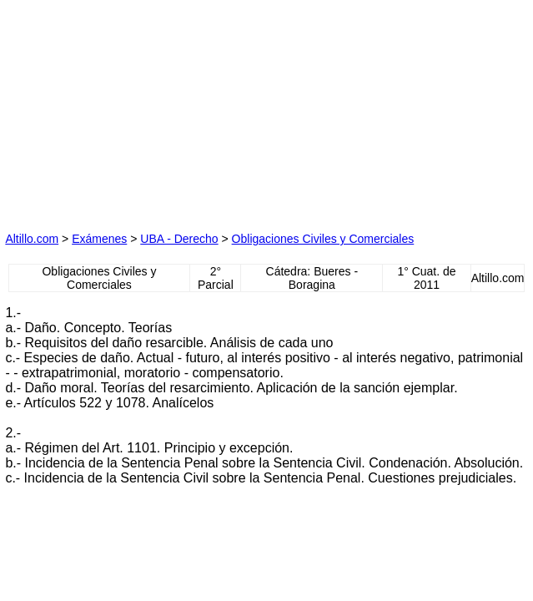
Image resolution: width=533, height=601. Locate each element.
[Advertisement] (130, 109)
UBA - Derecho (179, 238)
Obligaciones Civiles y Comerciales (323, 238)
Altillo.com (31, 238)
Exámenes (99, 238)
